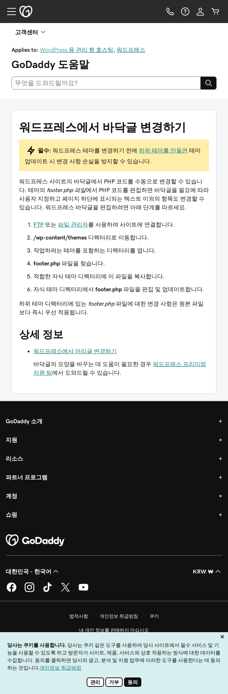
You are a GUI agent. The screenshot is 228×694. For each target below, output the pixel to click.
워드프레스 (131, 49)
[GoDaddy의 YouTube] (83, 591)
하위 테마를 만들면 (163, 150)
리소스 (14, 458)
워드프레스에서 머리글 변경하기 (75, 351)
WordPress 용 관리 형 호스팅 (76, 49)
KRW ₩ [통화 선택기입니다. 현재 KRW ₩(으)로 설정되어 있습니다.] (207, 571)
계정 (11, 496)
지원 (11, 440)
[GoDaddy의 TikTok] (47, 591)
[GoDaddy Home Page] (35, 540)
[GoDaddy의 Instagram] (29, 591)
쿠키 (154, 616)
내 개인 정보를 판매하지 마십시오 (114, 630)
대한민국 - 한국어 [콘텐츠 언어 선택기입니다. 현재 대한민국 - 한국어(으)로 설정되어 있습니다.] (33, 571)
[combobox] (106, 83)
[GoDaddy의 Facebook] (11, 591)
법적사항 (78, 616)
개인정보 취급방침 (119, 616)
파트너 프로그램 (26, 477)
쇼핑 (11, 514)
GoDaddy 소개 (24, 421)
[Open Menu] (9, 11)
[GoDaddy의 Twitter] (65, 591)
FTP (38, 224)
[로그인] (200, 11)
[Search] (208, 83)
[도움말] (185, 11)
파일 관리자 (73, 224)
